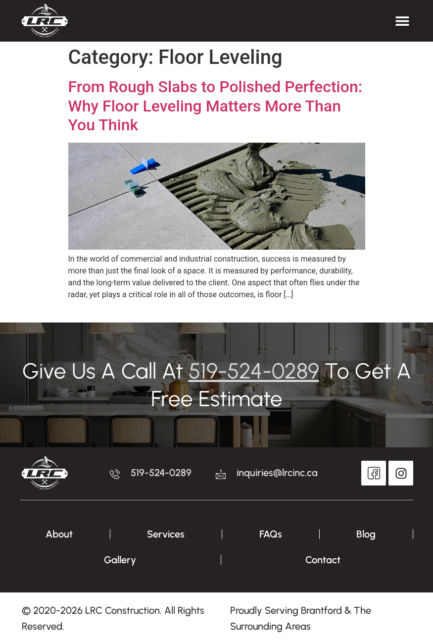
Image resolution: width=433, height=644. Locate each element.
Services (166, 534)
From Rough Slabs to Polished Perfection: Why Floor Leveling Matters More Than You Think (215, 105)
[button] (402, 21)
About (59, 534)
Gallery (120, 560)
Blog (366, 534)
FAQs (270, 534)
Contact (322, 560)
